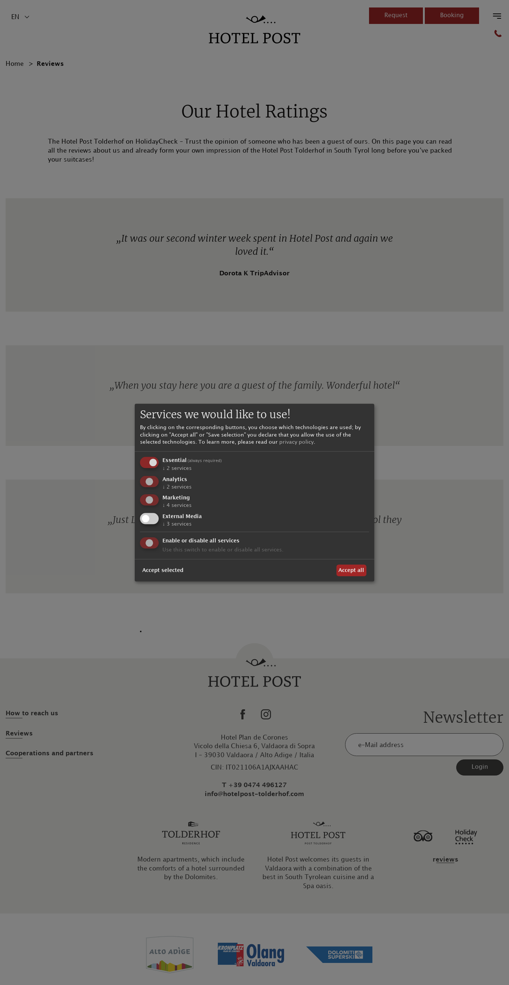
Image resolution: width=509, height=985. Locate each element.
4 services (177, 505)
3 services (177, 524)
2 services (177, 468)
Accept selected (162, 570)
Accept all (351, 570)
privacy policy (296, 442)
